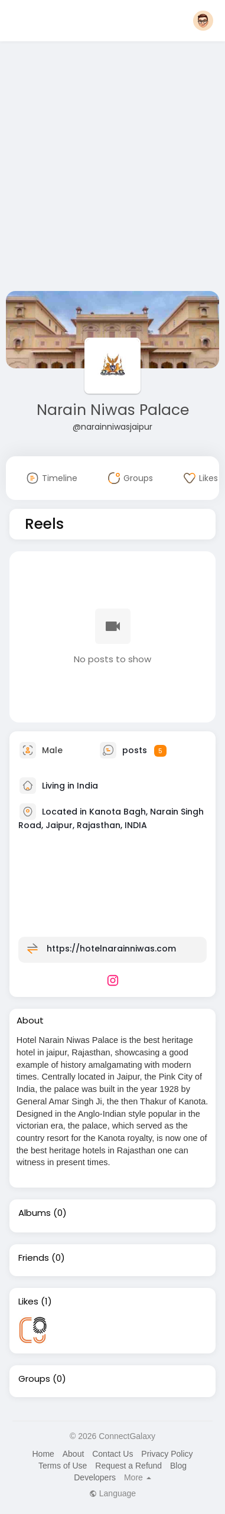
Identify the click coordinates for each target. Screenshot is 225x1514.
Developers (95, 1477)
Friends (33, 1258)
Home (43, 1454)
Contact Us (112, 1454)
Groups (34, 1379)
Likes (28, 1301)
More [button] (137, 1477)
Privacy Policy (167, 1454)
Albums (34, 1213)
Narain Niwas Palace (113, 410)
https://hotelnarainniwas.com (111, 948)
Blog (178, 1465)
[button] (203, 20)
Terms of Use (62, 1465)
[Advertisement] (110, 168)
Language (112, 1493)
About (73, 1454)
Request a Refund (128, 1465)
